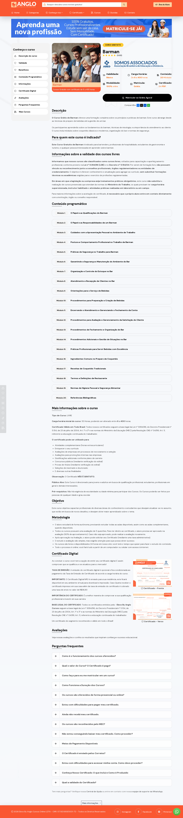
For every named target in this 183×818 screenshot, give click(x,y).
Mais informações (91, 803)
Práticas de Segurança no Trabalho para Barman (86, 251)
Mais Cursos (22, 112)
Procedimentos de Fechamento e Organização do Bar (89, 329)
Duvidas (113, 12)
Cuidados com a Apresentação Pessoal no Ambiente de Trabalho (95, 232)
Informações (22, 84)
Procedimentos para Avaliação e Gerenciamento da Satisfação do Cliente (99, 320)
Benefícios (21, 70)
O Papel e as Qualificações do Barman (81, 213)
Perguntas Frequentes (27, 105)
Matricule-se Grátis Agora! (137, 97)
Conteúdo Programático (28, 77)
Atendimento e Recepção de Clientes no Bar (85, 281)
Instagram (123, 812)
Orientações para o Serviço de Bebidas (82, 290)
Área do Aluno (162, 5)
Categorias (32, 12)
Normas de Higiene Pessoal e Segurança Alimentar (88, 388)
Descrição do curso (25, 56)
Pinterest (164, 812)
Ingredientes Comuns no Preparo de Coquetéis (86, 358)
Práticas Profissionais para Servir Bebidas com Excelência (91, 349)
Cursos (96, 12)
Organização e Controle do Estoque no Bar (84, 271)
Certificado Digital (25, 91)
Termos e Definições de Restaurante (81, 378)
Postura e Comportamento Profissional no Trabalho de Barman (94, 242)
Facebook (143, 812)
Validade (20, 63)
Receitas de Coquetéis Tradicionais (80, 368)
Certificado (76, 12)
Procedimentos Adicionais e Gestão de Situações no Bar (91, 339)
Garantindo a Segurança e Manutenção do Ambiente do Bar (92, 261)
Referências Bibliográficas (75, 397)
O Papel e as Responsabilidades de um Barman (86, 222)
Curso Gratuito (113, 45)
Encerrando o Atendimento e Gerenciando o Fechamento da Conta (96, 310)
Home (15, 12)
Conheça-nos (53, 12)
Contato (129, 12)
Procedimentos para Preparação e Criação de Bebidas (89, 300)
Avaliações (21, 98)
